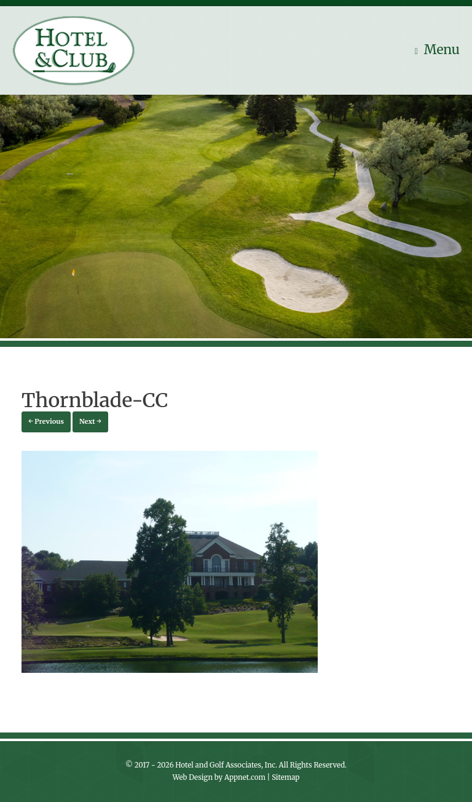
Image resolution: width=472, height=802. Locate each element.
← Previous (46, 421)
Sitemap (285, 777)
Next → (90, 421)
